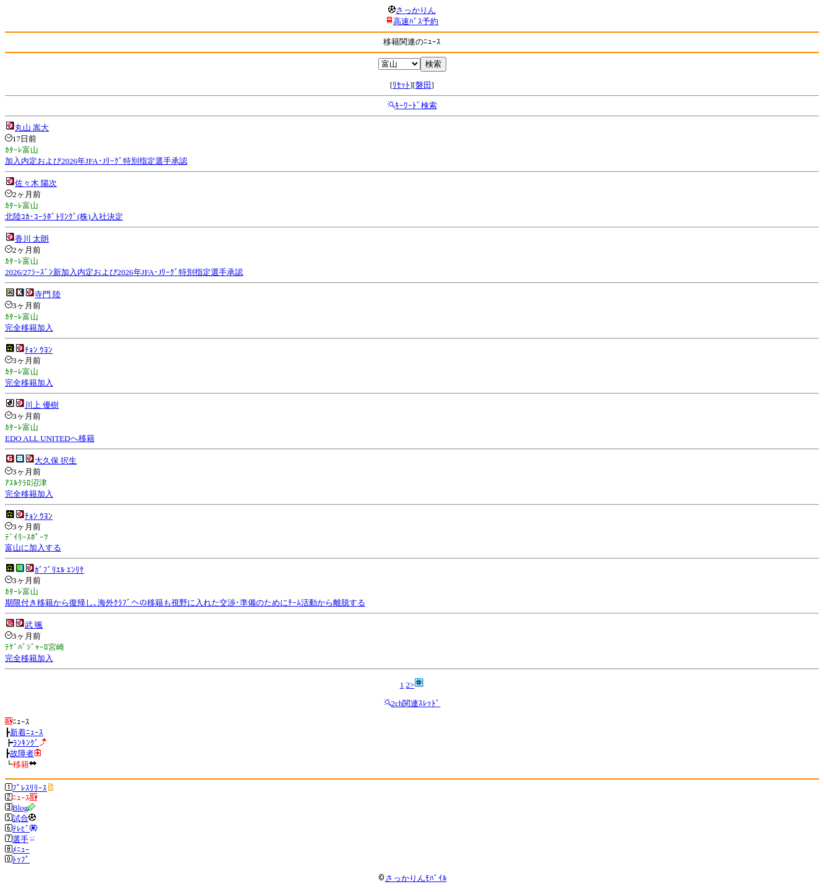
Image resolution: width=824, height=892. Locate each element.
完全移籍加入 (29, 327)
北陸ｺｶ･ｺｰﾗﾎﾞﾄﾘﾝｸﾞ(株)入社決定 (64, 216)
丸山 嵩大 (32, 127)
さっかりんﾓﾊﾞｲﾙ (412, 878)
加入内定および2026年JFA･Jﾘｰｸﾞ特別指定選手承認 (96, 161)
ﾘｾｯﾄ (401, 85)
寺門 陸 (48, 294)
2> (410, 684)
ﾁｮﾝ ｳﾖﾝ (39, 350)
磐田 (423, 85)
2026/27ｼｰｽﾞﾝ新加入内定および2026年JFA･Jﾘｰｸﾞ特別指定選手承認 (124, 272)
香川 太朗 (32, 238)
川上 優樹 (42, 405)
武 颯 (34, 624)
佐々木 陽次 (36, 183)
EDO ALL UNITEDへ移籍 (50, 438)
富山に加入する (33, 547)
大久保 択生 (56, 460)
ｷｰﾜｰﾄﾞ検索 (416, 105)
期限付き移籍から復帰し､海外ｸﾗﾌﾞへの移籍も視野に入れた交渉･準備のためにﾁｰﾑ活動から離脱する (185, 602)
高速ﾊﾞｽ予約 (415, 21)
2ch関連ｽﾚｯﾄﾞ (416, 703)
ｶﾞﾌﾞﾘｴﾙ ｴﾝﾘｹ (59, 569)
